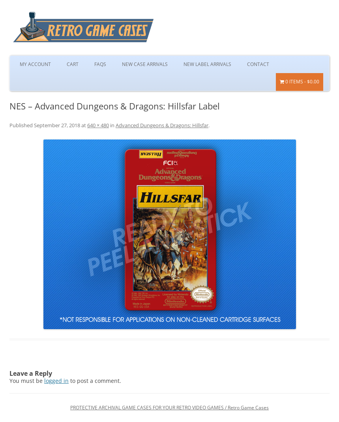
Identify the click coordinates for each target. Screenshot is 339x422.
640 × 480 (98, 125)
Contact (258, 64)
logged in (56, 380)
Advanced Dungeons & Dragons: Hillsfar (162, 125)
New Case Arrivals (145, 64)
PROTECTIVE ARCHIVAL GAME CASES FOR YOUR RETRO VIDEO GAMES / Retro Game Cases (169, 407)
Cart (73, 64)
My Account (35, 64)
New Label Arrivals (207, 64)
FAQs (100, 64)
